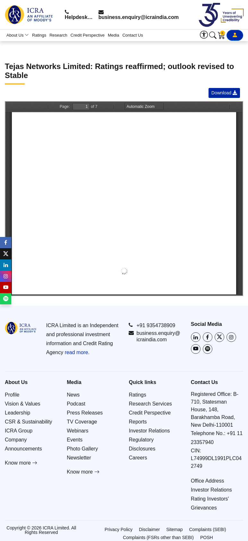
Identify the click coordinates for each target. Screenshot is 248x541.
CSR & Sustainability (28, 421)
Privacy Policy (119, 529)
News (73, 394)
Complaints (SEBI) (207, 529)
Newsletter (79, 457)
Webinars (77, 430)
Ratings (39, 35)
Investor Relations (149, 430)
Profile (12, 394)
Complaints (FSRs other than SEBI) (158, 537)
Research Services (150, 403)
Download (224, 92)
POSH (206, 537)
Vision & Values (22, 403)
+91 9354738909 (152, 325)
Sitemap (174, 529)
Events (74, 439)
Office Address (207, 481)
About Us (17, 35)
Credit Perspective (88, 35)
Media (113, 35)
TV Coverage (82, 421)
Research (58, 35)
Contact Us (132, 35)
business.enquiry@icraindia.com (138, 14)
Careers (138, 457)
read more (76, 352)
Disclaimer (149, 529)
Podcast (76, 403)
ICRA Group (18, 430)
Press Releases (85, 412)
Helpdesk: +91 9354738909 (79, 14)
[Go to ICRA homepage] (21, 328)
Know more (21, 463)
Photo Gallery (82, 448)
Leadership (17, 412)
